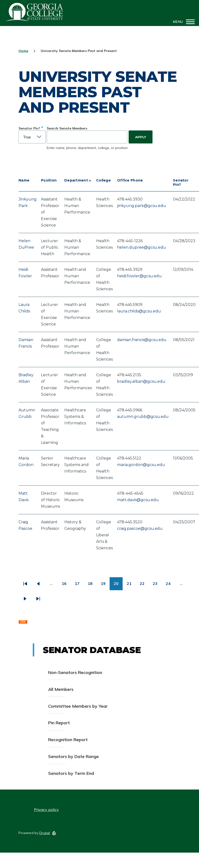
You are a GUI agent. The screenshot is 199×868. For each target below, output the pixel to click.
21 (131, 585)
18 (92, 585)
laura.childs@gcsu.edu (139, 311)
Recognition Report (68, 739)
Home (23, 51)
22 (144, 585)
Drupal (44, 833)
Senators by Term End (71, 773)
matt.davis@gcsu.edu (138, 500)
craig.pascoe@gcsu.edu (140, 528)
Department (78, 180)
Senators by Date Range (73, 756)
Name (24, 180)
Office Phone (130, 180)
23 (157, 585)
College (103, 180)
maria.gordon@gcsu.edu (141, 464)
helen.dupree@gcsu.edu (141, 247)
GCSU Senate (34, 12)
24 (170, 585)
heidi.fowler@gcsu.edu (139, 276)
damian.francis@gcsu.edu (141, 339)
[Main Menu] (182, 21)
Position (49, 180)
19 (105, 585)
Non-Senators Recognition (75, 672)
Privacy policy (46, 809)
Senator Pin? (29, 128)
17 (79, 585)
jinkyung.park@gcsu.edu (141, 205)
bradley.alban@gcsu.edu (141, 381)
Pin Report (59, 722)
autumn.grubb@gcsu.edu (143, 416)
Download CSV (23, 623)
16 (66, 585)
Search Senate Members (67, 128)
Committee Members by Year (78, 706)
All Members (60, 689)
